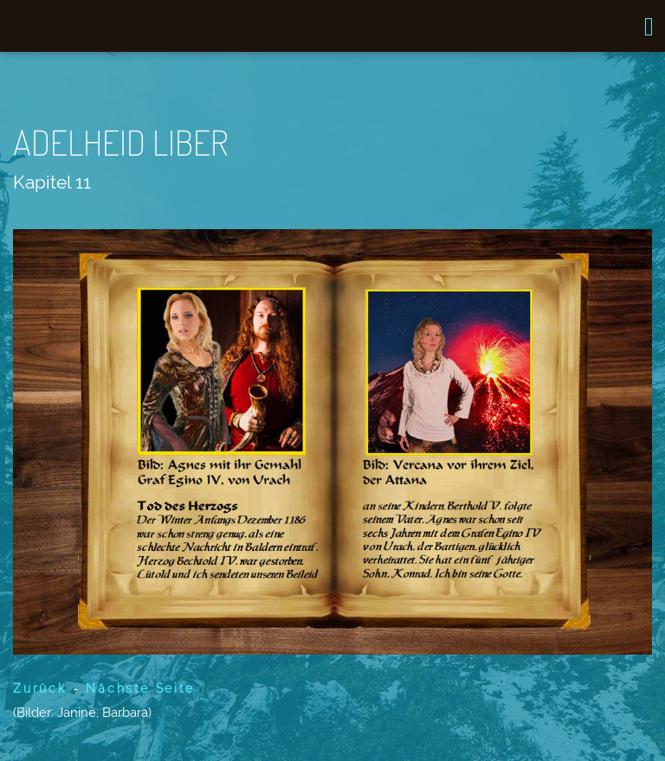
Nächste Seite (140, 688)
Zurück (40, 688)
